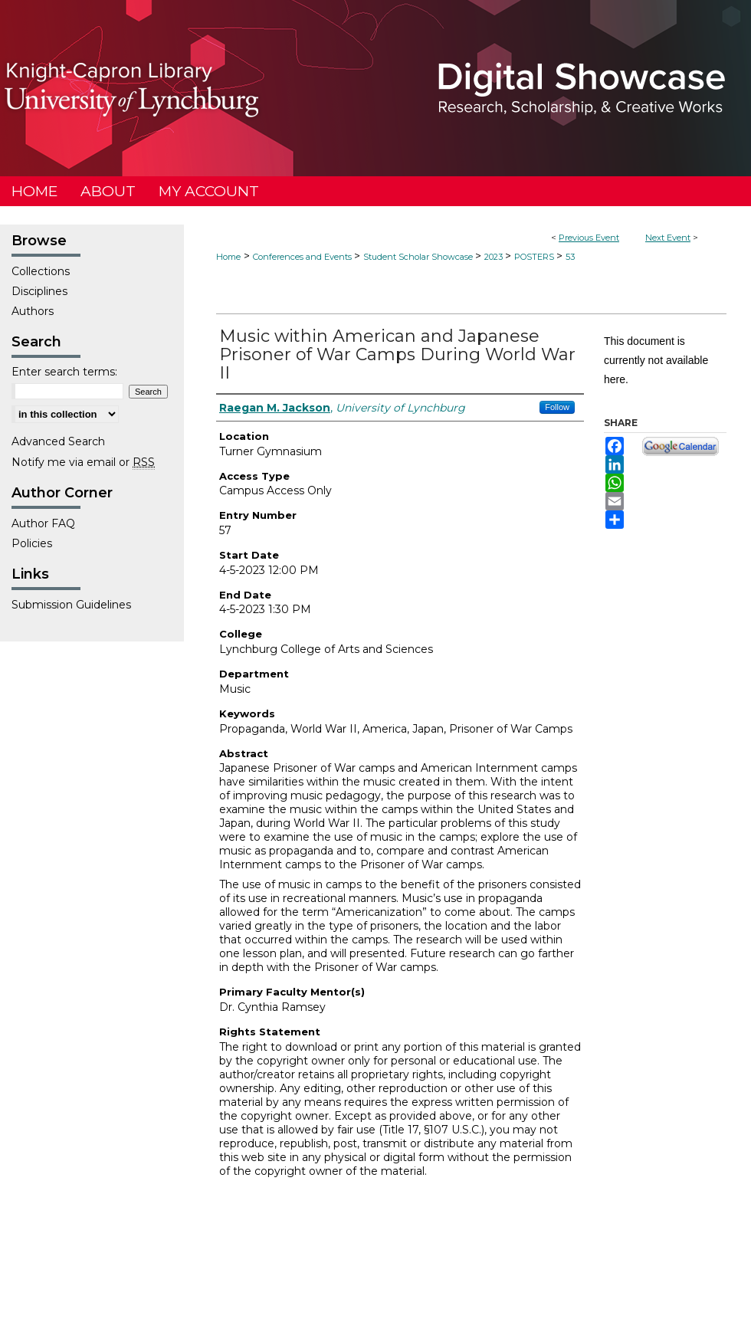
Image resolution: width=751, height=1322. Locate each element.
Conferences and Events (303, 256)
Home (228, 256)
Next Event (667, 237)
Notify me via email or (83, 462)
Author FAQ (43, 523)
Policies (31, 543)
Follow (557, 407)
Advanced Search (58, 441)
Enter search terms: (64, 372)
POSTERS (535, 256)
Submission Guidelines (71, 605)
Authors (32, 311)
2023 (494, 256)
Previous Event (589, 237)
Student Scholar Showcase (419, 256)
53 (570, 256)
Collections (40, 271)
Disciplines (39, 291)
